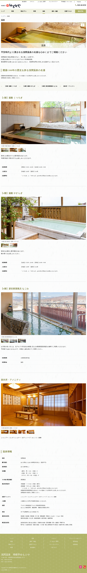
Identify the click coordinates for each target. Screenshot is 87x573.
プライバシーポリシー (75, 538)
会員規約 (75, 544)
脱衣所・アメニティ (67, 86)
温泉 (33, 538)
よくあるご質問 (54, 541)
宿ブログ (54, 547)
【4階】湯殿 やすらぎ (27, 86)
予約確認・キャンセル (66, 1)
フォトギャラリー (54, 544)
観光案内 (32, 547)
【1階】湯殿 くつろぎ (9, 86)
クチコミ (54, 538)
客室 (11, 541)
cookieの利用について (6, 570)
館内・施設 (33, 541)
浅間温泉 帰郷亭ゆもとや (15, 554)
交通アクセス (33, 544)
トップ (11, 538)
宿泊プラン (11, 544)
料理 (11, 547)
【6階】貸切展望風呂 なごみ (47, 86)
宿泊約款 (75, 541)
